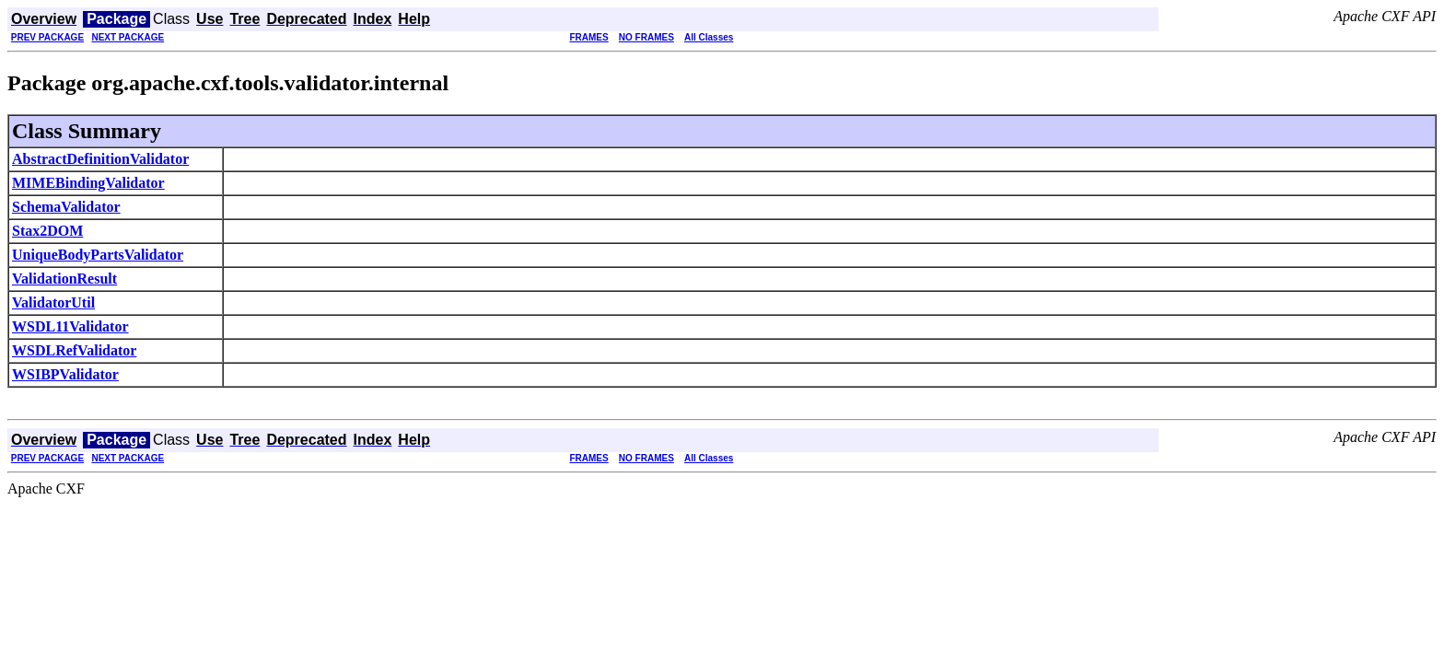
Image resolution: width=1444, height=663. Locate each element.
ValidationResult (64, 278)
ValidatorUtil (53, 302)
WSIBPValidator (65, 374)
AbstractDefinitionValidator (100, 159)
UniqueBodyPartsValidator (97, 254)
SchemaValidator (66, 207)
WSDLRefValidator (74, 350)
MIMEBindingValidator (88, 183)
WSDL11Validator (70, 326)
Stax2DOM (47, 230)
